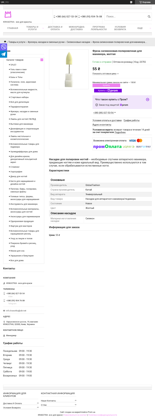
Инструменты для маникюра (23, 204)
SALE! (13, 65)
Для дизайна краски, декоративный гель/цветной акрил (23, 159)
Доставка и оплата (55, 28)
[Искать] (149, 17)
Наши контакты (48, 401)
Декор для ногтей (18, 176)
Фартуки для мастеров (21, 226)
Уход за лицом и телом (21, 238)
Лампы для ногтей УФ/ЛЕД (23, 119)
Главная (12, 28)
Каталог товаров (14, 60)
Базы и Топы (16, 77)
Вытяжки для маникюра (21, 124)
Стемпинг (15, 167)
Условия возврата (120, 28)
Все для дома (17, 260)
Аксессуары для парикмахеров (25, 216)
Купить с (108, 90)
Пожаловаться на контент (75, 415)
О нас (44, 405)
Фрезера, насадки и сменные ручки (46, 42)
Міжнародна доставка (76, 28)
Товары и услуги (32, 28)
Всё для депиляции (19, 102)
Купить (106, 85)
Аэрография (16, 171)
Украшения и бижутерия (22, 255)
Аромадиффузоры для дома (24, 151)
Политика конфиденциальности (102, 415)
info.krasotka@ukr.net (16, 310)
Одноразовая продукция (22, 221)
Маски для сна (17, 251)
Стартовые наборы (19, 97)
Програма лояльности (99, 28)
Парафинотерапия (19, 107)
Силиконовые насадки (78, 42)
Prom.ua (91, 412)
